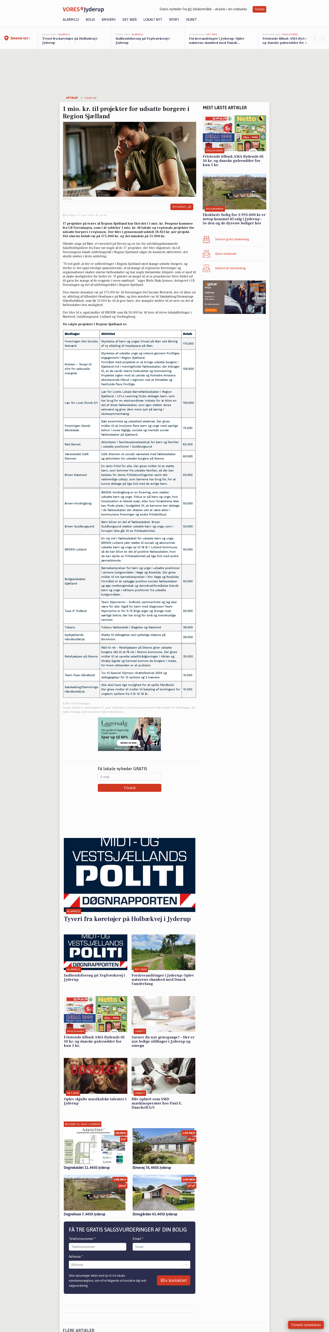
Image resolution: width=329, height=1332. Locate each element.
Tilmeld (259, 9)
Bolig (90, 19)
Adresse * (76, 1256)
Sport (174, 19)
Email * (138, 1239)
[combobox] (71, 1264)
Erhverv (109, 19)
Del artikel (181, 207)
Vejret (191, 19)
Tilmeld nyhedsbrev (306, 1325)
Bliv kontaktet (174, 1280)
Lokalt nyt (153, 19)
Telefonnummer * (82, 1239)
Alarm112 (71, 19)
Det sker (130, 19)
